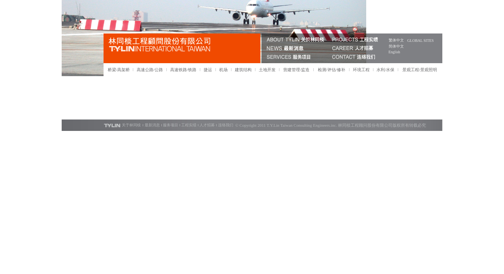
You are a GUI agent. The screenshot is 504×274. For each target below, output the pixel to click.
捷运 (208, 69)
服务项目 (170, 125)
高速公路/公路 (150, 69)
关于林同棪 (131, 125)
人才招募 (207, 125)
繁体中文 (396, 40)
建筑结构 (243, 69)
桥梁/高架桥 (119, 69)
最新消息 (152, 125)
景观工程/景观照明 (419, 69)
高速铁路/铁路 (183, 69)
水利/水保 (385, 69)
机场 (223, 69)
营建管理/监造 (296, 69)
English (394, 52)
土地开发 (267, 69)
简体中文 (396, 46)
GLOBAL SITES (420, 40)
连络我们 (225, 125)
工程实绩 (188, 125)
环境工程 (361, 69)
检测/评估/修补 (331, 69)
